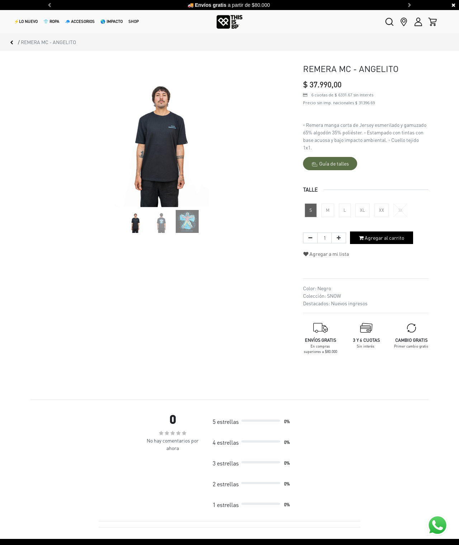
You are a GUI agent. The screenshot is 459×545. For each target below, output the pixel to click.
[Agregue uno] (338, 238)
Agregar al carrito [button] (381, 237)
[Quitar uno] (310, 238)
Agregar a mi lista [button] (326, 253)
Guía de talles (330, 163)
